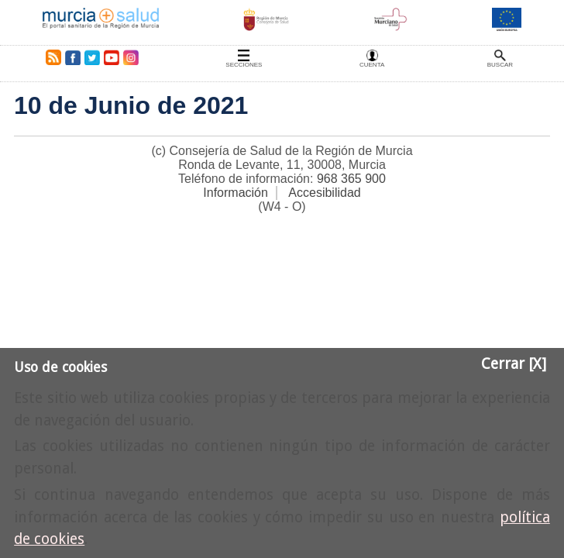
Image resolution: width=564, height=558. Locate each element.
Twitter (92, 57)
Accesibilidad (324, 192)
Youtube (111, 57)
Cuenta (371, 64)
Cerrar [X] (513, 364)
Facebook (72, 57)
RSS (50, 57)
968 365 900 (351, 178)
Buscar (500, 64)
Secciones (243, 64)
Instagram (130, 57)
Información (235, 192)
